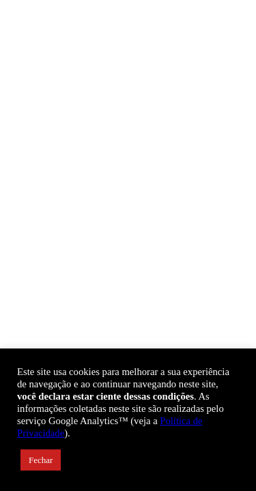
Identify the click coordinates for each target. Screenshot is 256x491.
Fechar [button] (41, 460)
